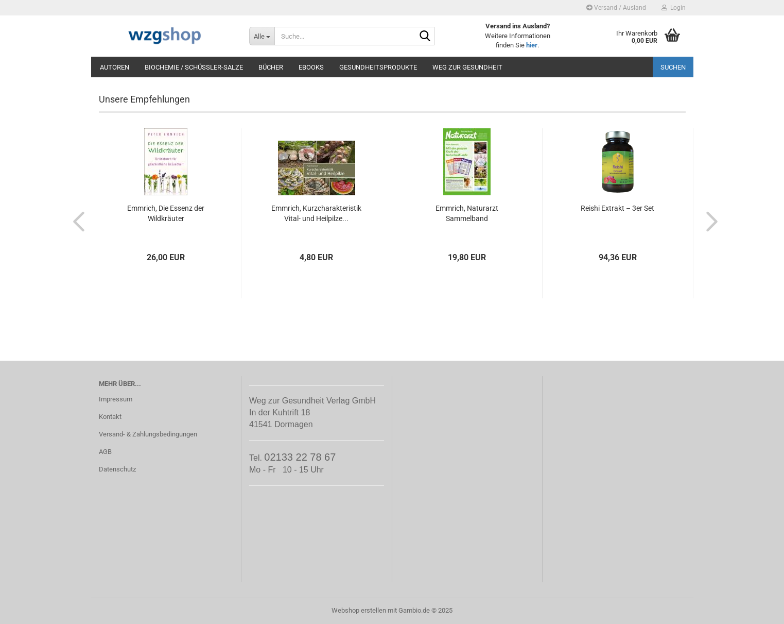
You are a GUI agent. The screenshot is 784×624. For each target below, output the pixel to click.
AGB (105, 452)
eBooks (311, 67)
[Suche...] (261, 36)
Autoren (114, 67)
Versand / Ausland (616, 7)
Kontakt (110, 416)
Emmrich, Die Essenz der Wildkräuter (165, 213)
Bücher (270, 67)
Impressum (115, 399)
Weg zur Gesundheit (467, 67)
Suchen (673, 67)
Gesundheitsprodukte (378, 67)
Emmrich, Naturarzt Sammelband (466, 213)
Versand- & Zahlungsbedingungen (148, 434)
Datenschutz (117, 469)
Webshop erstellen (359, 610)
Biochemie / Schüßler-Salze (194, 67)
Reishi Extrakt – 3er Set (617, 208)
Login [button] (673, 7)
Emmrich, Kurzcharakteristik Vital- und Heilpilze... (316, 213)
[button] (75, 221)
